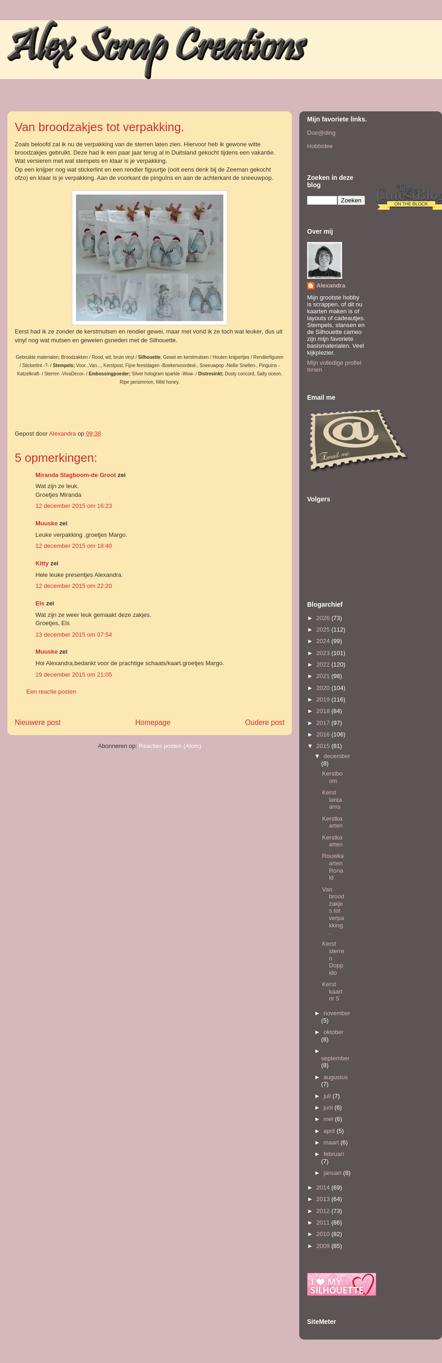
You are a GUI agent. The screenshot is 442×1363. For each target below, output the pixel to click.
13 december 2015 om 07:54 (73, 634)
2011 (324, 1222)
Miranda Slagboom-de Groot (75, 475)
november (337, 1013)
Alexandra (330, 285)
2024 (324, 641)
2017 (324, 722)
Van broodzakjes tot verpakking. (333, 911)
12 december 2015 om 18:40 (73, 545)
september (335, 1058)
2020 (324, 687)
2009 (324, 1245)
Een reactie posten (51, 691)
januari (333, 1172)
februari (334, 1153)
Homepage (152, 722)
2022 (324, 664)
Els (40, 603)
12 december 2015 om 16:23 (73, 505)
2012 (324, 1211)
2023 (324, 653)
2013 (324, 1199)
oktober (333, 1032)
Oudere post (265, 722)
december (337, 756)
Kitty (42, 563)
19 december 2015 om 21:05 (73, 674)
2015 (324, 745)
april (330, 1130)
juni (329, 1107)
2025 (324, 629)
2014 (324, 1187)
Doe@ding (321, 132)
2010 (324, 1234)
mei (329, 1119)
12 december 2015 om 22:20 (73, 585)
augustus (336, 1077)
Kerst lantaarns (332, 799)
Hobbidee (320, 146)
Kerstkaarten (332, 822)
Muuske (46, 523)
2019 (324, 699)
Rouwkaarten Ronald (332, 866)
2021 (324, 676)
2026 (324, 618)
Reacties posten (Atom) (170, 745)
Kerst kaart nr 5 (332, 991)
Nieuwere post (38, 722)
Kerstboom (332, 777)
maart (332, 1142)
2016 (324, 734)
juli (328, 1096)
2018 (324, 710)
